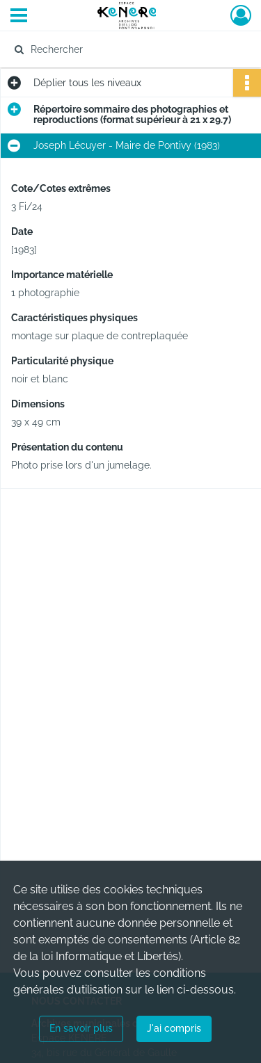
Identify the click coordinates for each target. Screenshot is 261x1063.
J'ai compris (174, 1028)
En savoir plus (81, 1028)
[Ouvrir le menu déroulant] (18, 16)
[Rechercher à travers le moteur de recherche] (129, 49)
